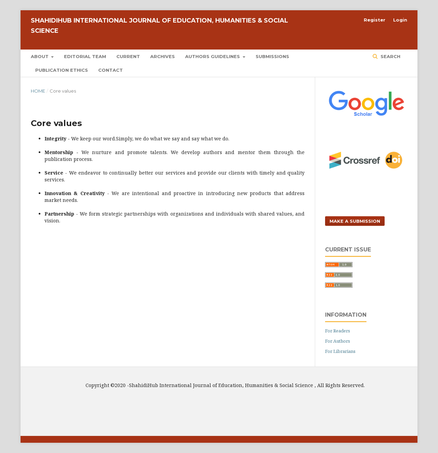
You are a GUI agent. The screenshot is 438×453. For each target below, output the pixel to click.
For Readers (337, 331)
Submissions (272, 56)
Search (389, 56)
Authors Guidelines (213, 56)
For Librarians (340, 351)
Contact (110, 70)
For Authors (337, 341)
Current (128, 56)
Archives (162, 56)
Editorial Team (85, 56)
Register (374, 20)
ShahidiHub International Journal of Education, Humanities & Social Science (159, 26)
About (40, 56)
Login (400, 20)
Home (38, 91)
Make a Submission (355, 221)
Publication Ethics (61, 70)
